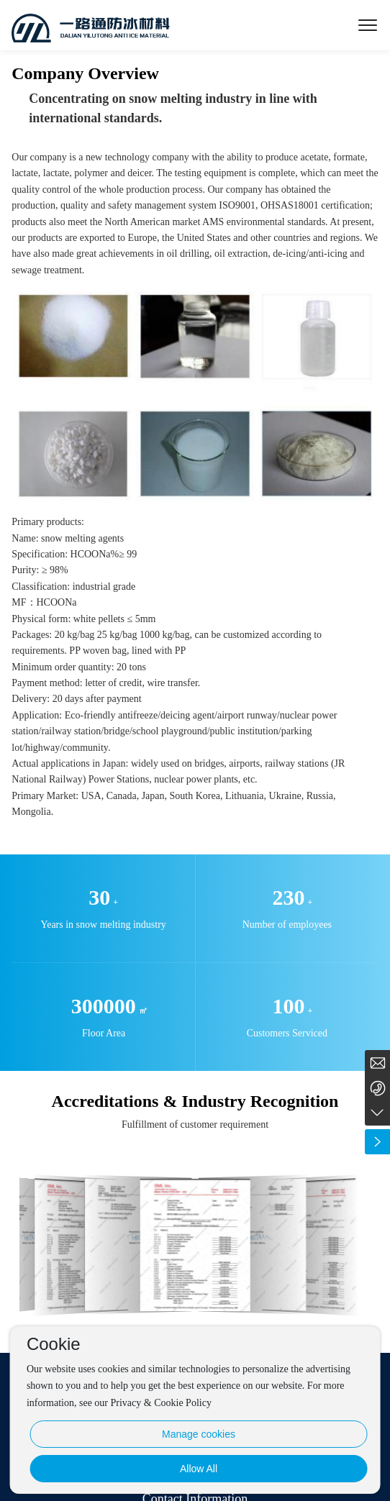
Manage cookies (198, 1434)
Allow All (198, 1468)
